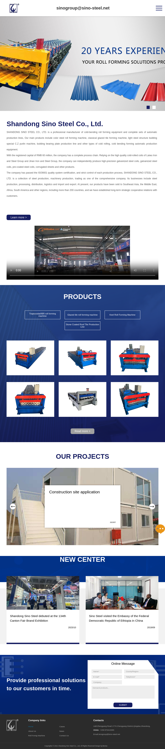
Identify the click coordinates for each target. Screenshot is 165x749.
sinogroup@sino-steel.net (83, 8)
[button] (148, 107)
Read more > (82, 431)
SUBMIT (123, 705)
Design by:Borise (101, 746)
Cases (62, 726)
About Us (32, 731)
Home (30, 726)
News (61, 731)
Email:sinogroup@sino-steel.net (106, 734)
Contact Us (64, 736)
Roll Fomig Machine (36, 736)
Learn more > (19, 217)
